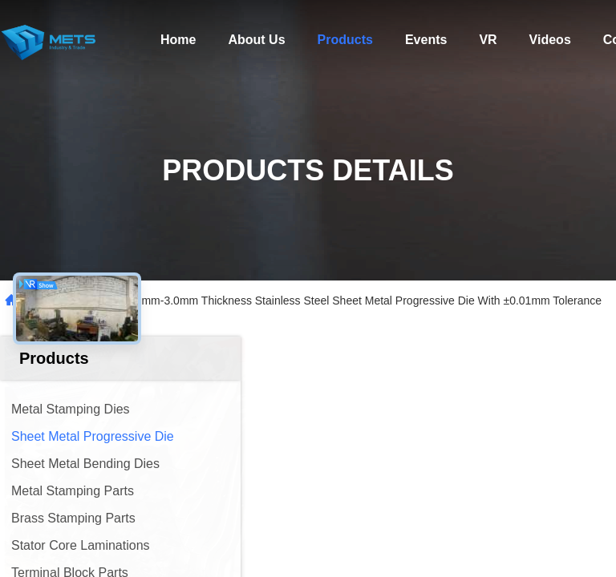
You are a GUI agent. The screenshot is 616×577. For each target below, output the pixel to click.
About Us (256, 39)
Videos (550, 39)
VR (487, 39)
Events (426, 39)
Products (345, 39)
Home (178, 39)
